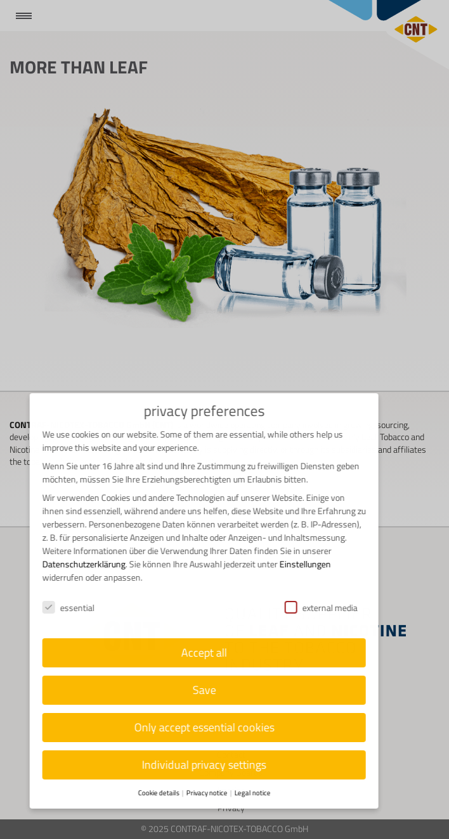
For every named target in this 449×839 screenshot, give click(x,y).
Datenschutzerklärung (76, 564)
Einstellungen (297, 564)
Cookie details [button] (151, 793)
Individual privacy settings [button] (196, 764)
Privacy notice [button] (199, 793)
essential (61, 607)
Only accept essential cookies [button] (196, 727)
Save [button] (196, 689)
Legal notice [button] (244, 793)
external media (313, 607)
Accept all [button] (196, 652)
